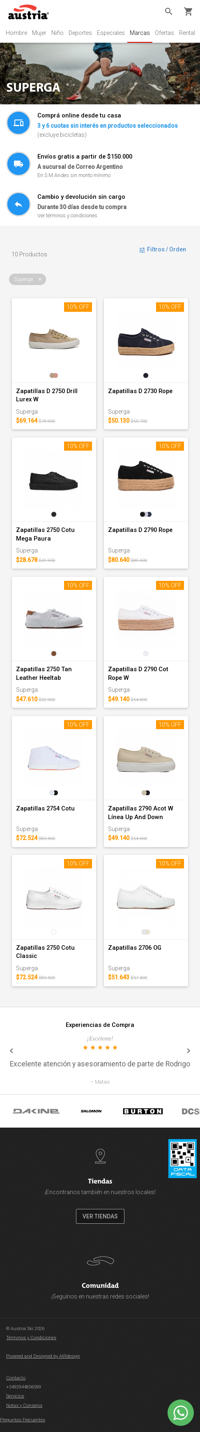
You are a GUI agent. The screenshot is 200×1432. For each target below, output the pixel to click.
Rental (187, 33)
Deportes (80, 33)
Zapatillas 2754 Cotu (45, 808)
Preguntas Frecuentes (22, 1420)
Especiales (111, 33)
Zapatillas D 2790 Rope (140, 530)
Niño (57, 33)
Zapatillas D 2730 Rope (140, 391)
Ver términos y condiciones (67, 215)
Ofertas (164, 33)
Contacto (15, 1378)
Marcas (140, 33)
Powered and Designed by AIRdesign (43, 1356)
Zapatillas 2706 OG (134, 947)
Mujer (39, 33)
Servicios (15, 1396)
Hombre (16, 33)
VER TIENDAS (100, 1216)
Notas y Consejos (24, 1405)
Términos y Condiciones (31, 1337)
